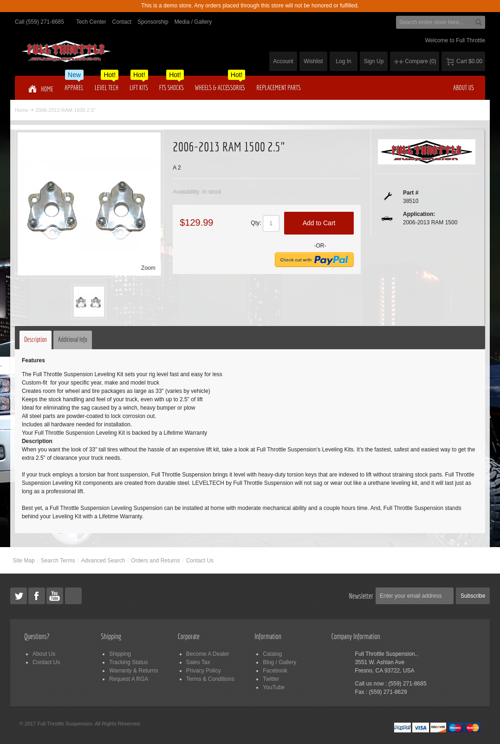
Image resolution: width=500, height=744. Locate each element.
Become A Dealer (207, 654)
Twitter (271, 679)
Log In (343, 61)
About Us (43, 654)
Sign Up (374, 61)
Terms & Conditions (210, 679)
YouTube (274, 687)
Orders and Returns (155, 560)
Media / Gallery (193, 22)
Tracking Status (128, 662)
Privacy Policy (203, 670)
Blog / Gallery (279, 662)
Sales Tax (198, 662)
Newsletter (361, 596)
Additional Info (72, 339)
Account (283, 61)
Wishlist (313, 61)
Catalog (272, 654)
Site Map (24, 560)
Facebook (275, 670)
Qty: (256, 223)
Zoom (148, 268)
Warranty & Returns (133, 670)
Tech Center (91, 22)
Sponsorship (153, 22)
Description (35, 339)
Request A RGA (128, 679)
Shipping (120, 654)
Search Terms (58, 560)
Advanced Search (103, 560)
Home (21, 110)
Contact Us (200, 560)
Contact (121, 22)
